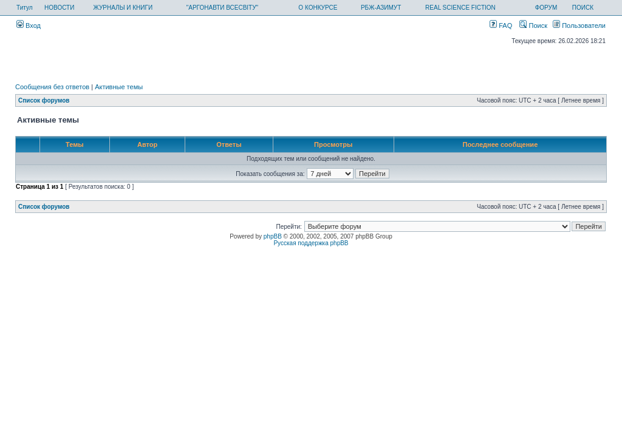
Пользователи (579, 25)
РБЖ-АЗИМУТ (381, 7)
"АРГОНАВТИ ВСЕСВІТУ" (222, 7)
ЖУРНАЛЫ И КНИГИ (123, 7)
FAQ (501, 25)
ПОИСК (582, 7)
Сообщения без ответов (52, 86)
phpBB (273, 236)
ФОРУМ (546, 7)
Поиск (533, 25)
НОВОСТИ (59, 7)
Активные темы (119, 86)
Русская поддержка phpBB (310, 243)
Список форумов (44, 100)
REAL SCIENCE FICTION (460, 7)
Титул (24, 7)
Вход (28, 25)
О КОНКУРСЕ (317, 7)
